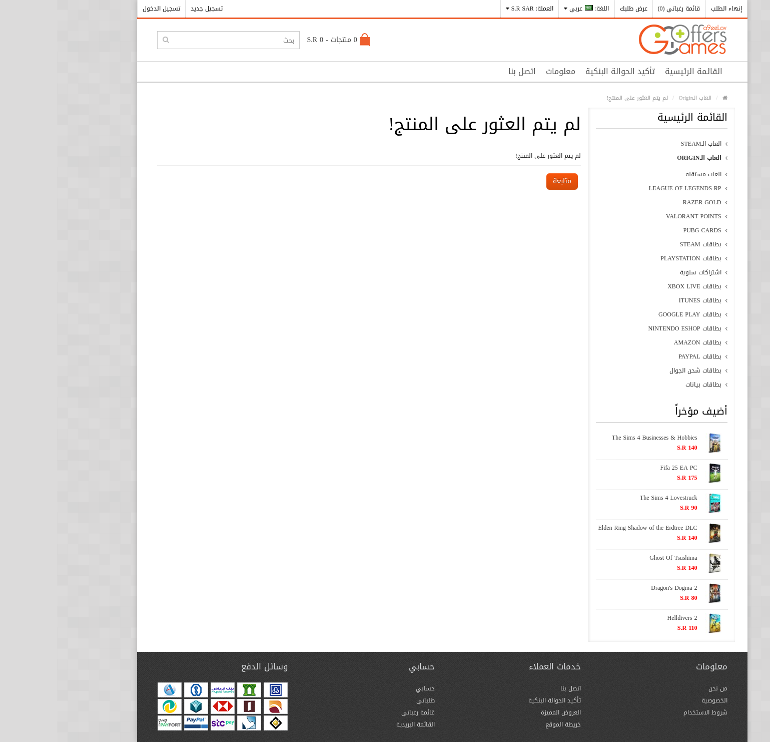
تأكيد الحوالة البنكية (563, 71)
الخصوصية (657, 700)
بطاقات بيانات (646, 384)
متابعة (505, 181)
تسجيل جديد (150, 8)
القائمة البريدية (358, 724)
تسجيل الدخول (104, 8)
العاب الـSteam (644, 143)
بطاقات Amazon (640, 342)
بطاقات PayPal (642, 356)
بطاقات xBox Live (637, 286)
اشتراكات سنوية (643, 272)
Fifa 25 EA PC (621, 467)
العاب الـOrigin (637, 98)
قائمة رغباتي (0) (622, 8)
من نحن (660, 688)
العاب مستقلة (646, 174)
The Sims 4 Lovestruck (611, 497)
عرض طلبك (576, 8)
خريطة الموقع (506, 724)
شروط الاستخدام (648, 712)
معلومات (503, 71)
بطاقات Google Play (632, 314)
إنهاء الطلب (669, 8)
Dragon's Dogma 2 (617, 587)
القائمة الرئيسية (636, 71)
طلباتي (368, 700)
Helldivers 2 (625, 617)
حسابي (368, 688)
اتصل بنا (465, 71)
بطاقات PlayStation (633, 258)
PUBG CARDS (645, 230)
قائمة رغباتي (361, 712)
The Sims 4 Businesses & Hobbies (597, 437)
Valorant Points (636, 216)
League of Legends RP (628, 188)
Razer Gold (645, 202)
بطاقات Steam (643, 244)
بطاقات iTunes (643, 300)
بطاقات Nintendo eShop (627, 328)
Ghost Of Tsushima (616, 557)
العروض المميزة (504, 712)
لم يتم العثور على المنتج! (580, 98)
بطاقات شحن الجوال (638, 370)
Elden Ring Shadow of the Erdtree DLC (590, 527)
